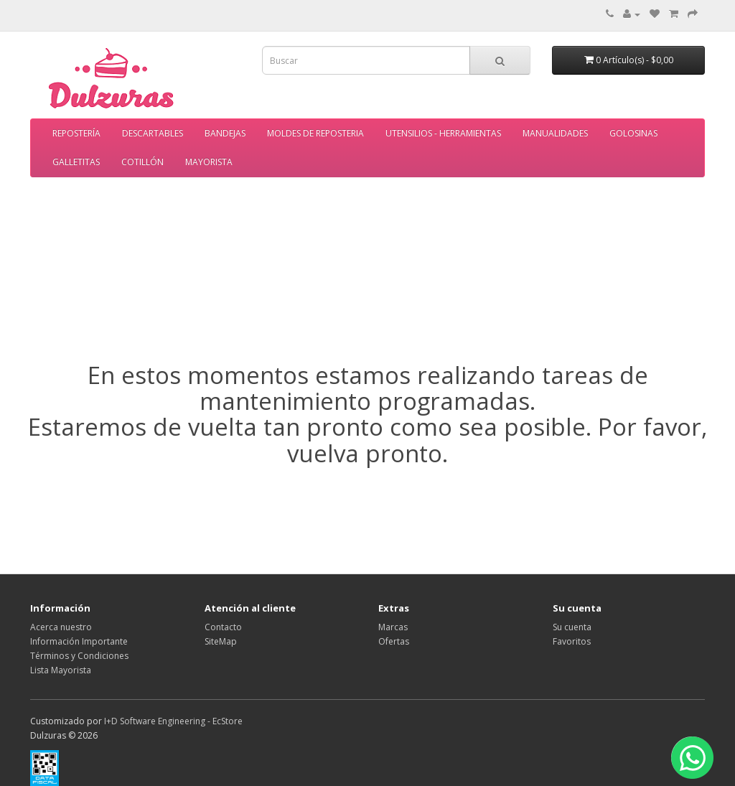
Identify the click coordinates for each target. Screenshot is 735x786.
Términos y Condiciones (79, 656)
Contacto (223, 627)
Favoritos (572, 641)
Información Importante (79, 641)
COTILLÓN (142, 162)
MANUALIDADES (555, 133)
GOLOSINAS (633, 133)
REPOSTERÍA (76, 133)
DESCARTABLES (152, 133)
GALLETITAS (76, 162)
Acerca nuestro (61, 627)
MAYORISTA (209, 162)
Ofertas (393, 641)
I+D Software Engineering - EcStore (173, 721)
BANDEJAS (225, 133)
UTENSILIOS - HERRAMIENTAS (443, 133)
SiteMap (221, 641)
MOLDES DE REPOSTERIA (315, 133)
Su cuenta (572, 627)
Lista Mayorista (60, 670)
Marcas (393, 627)
